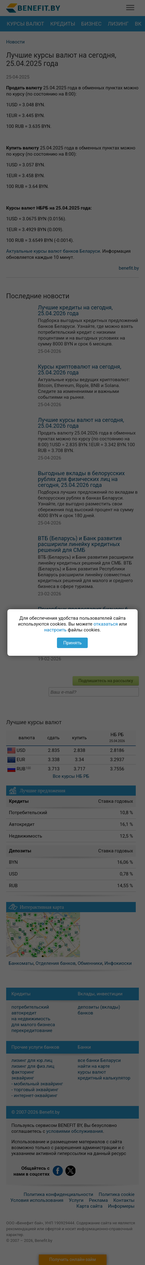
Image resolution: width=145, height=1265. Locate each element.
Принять (72, 643)
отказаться (106, 624)
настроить (55, 630)
